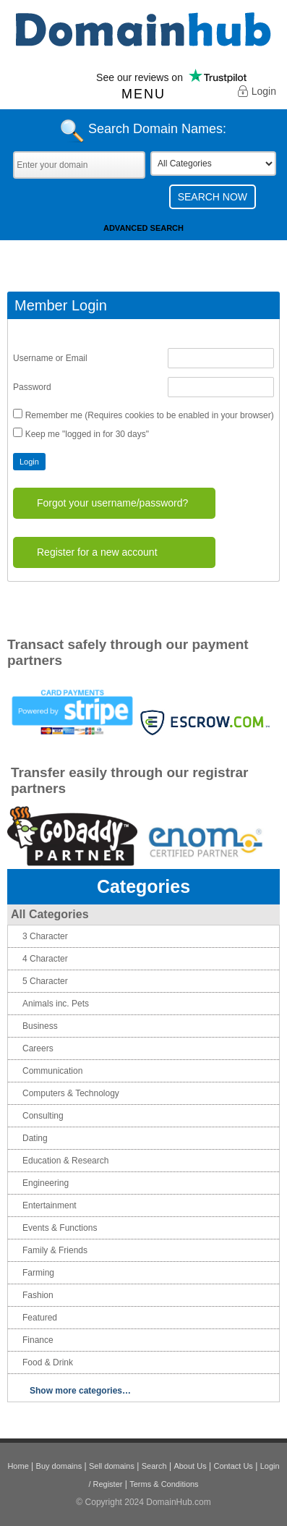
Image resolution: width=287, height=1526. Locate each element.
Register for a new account (97, 552)
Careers (37, 1048)
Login (256, 92)
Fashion (37, 1295)
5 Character (45, 981)
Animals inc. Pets (55, 1004)
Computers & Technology (70, 1093)
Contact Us (232, 1466)
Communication (52, 1071)
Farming (38, 1273)
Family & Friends (54, 1250)
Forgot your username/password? (112, 503)
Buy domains (59, 1466)
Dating (35, 1138)
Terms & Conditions (163, 1484)
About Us (190, 1466)
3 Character (45, 936)
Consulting (43, 1116)
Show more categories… (80, 1391)
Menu (143, 94)
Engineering (45, 1183)
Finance (37, 1340)
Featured (39, 1318)
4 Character (45, 959)
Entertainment (49, 1205)
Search (154, 1466)
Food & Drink (47, 1362)
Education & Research (65, 1161)
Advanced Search (143, 228)
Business (40, 1026)
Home (17, 1466)
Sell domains (111, 1466)
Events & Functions (59, 1228)
